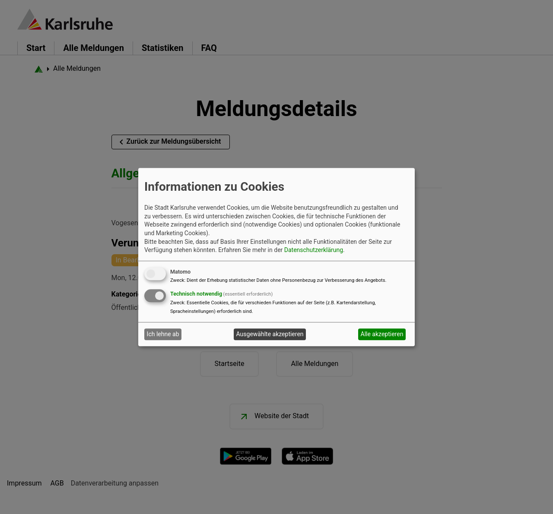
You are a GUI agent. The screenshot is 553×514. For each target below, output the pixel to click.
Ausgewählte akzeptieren (270, 334)
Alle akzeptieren (382, 334)
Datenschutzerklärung (313, 250)
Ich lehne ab (163, 334)
